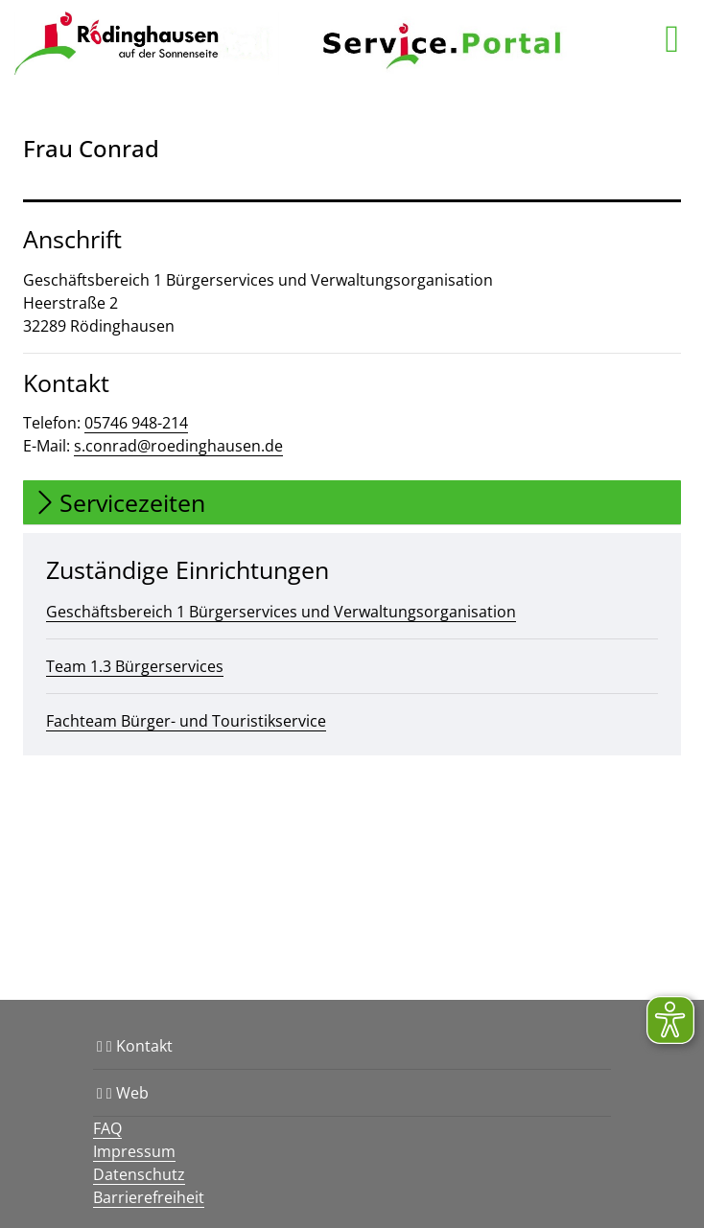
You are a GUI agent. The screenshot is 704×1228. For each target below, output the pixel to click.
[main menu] (672, 38)
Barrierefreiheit (148, 1197)
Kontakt (135, 1045)
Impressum (134, 1151)
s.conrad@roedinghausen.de (178, 445)
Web (123, 1092)
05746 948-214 (136, 422)
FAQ (107, 1128)
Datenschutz (139, 1174)
